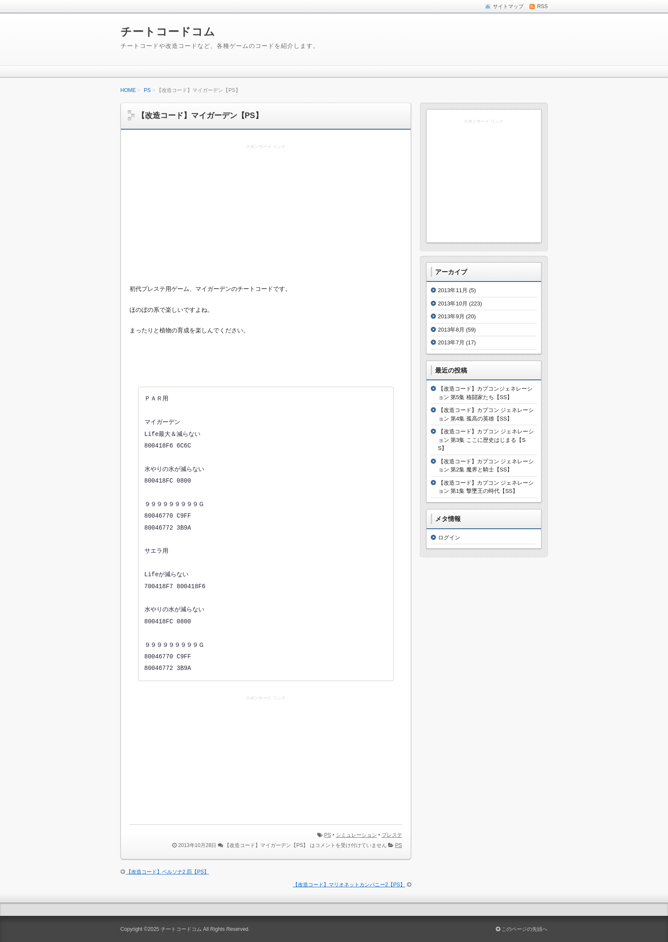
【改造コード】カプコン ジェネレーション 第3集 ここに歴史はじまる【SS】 (486, 439)
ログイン (449, 537)
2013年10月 (453, 303)
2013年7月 (451, 342)
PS (147, 90)
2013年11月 (453, 290)
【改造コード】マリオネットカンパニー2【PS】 (349, 885)
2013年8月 (451, 329)
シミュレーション (356, 835)
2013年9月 (451, 316)
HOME (128, 90)
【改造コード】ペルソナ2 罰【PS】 (167, 872)
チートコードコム (168, 31)
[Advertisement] (265, 215)
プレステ (392, 835)
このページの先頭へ (521, 929)
